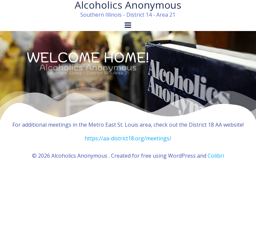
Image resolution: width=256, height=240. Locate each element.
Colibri (216, 155)
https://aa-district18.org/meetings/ (128, 138)
